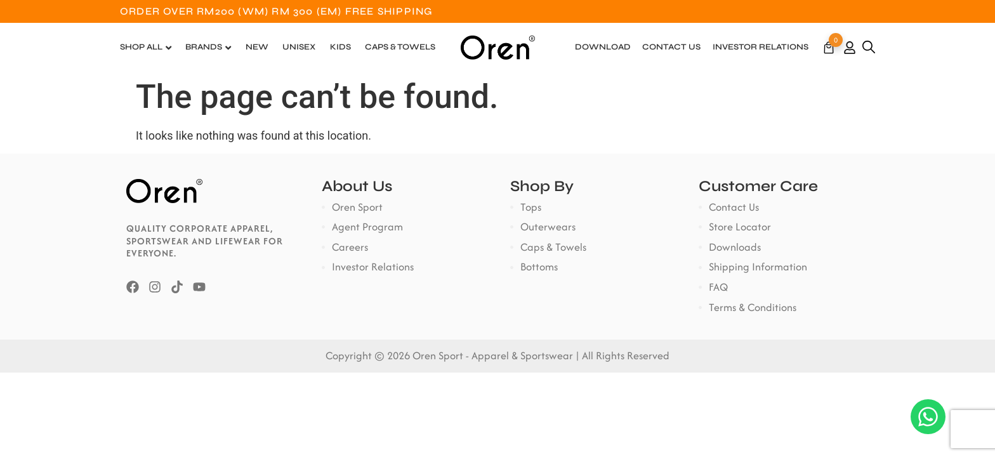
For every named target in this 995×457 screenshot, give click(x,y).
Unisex (298, 47)
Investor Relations (760, 47)
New (257, 47)
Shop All (141, 47)
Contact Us (671, 47)
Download (603, 47)
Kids (340, 47)
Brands (203, 47)
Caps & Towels (400, 47)
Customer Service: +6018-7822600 (774, 11)
